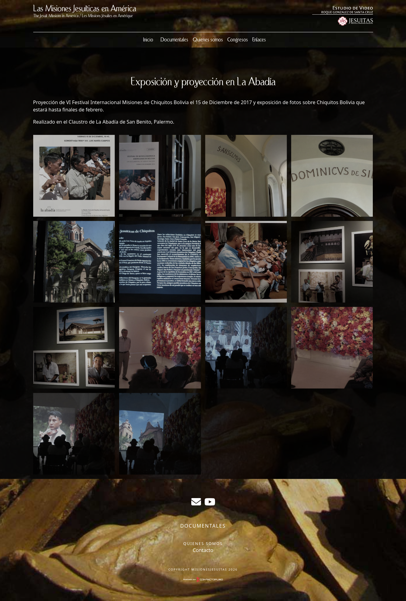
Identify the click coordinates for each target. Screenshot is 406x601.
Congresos (237, 40)
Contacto (203, 550)
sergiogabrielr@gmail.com (196, 501)
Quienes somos (208, 40)
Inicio (148, 40)
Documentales (174, 40)
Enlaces (259, 40)
